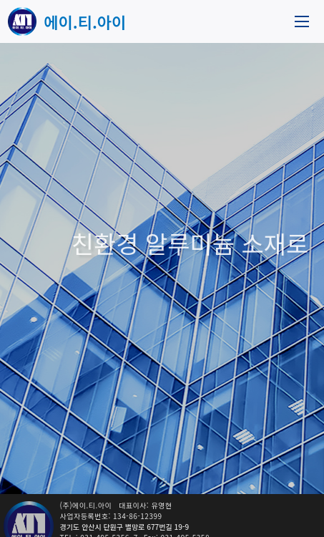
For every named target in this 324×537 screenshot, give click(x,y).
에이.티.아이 (85, 21)
